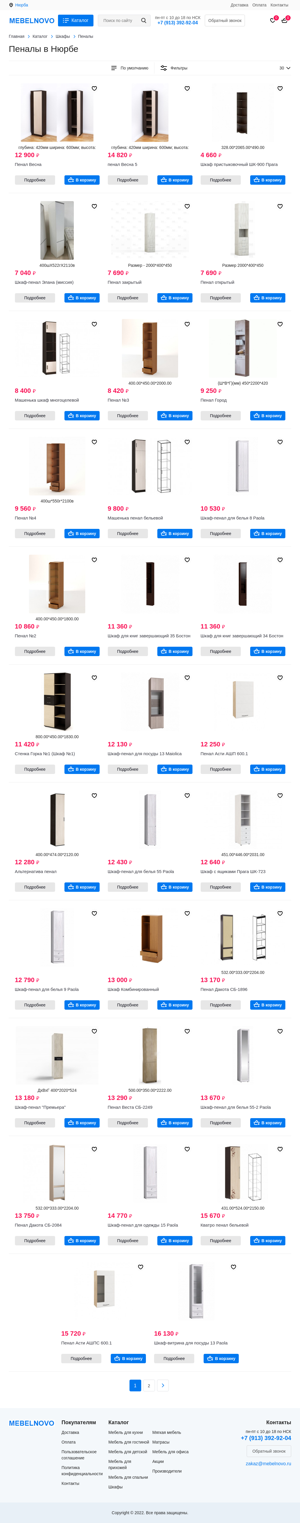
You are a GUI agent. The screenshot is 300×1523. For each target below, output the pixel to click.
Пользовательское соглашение (79, 1454)
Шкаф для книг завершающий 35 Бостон (149, 635)
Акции (158, 1461)
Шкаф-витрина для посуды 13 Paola (191, 1342)
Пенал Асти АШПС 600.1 (86, 1342)
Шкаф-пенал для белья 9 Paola (47, 989)
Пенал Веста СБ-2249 (130, 1107)
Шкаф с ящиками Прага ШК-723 (233, 871)
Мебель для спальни (128, 1477)
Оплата (259, 5)
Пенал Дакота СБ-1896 (224, 989)
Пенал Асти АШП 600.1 (224, 753)
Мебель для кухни (125, 1432)
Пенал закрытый (125, 282)
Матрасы (160, 1442)
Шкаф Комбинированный (133, 989)
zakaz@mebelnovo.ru (268, 1463)
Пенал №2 (25, 635)
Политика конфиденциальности (82, 1470)
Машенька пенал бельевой (135, 517)
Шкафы (115, 1487)
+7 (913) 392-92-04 (178, 22)
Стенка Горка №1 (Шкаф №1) (45, 753)
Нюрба (21, 5)
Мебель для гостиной (128, 1442)
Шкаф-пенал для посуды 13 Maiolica (145, 753)
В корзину (86, 180)
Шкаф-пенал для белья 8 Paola (233, 517)
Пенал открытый (217, 282)
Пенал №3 (118, 400)
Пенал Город (214, 400)
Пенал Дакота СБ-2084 (38, 1225)
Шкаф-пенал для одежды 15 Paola (143, 1225)
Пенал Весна (28, 164)
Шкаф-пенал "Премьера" (40, 1107)
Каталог (79, 20)
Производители (167, 1471)
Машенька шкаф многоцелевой (47, 400)
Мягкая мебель (166, 1432)
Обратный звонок (224, 20)
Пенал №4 (25, 517)
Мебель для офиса (170, 1451)
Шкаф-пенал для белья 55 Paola (141, 871)
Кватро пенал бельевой (225, 1225)
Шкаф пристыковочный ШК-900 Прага (239, 164)
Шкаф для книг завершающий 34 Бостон (242, 635)
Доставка (239, 5)
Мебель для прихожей (119, 1464)
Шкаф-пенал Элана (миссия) (44, 282)
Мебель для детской (127, 1451)
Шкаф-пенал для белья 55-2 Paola (236, 1107)
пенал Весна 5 (122, 164)
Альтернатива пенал (36, 871)
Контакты (279, 5)
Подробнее (35, 180)
